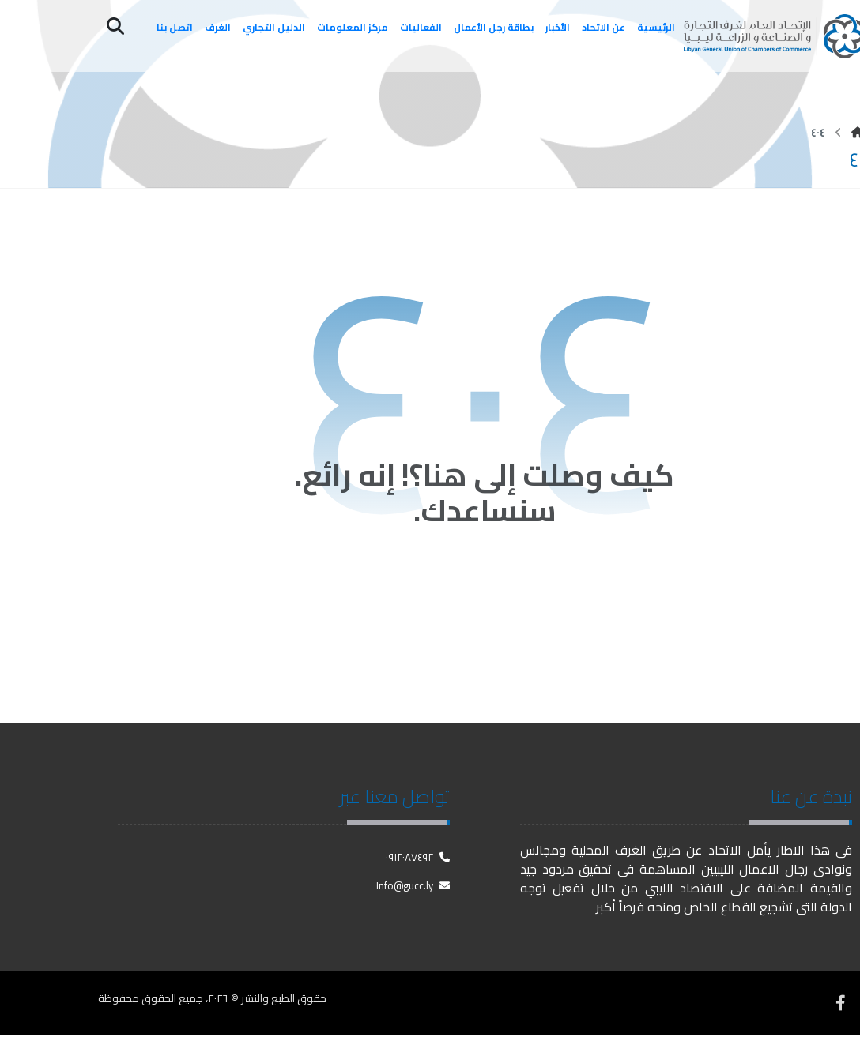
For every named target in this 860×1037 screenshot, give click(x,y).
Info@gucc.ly (413, 887)
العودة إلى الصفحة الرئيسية (485, 586)
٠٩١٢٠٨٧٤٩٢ (418, 859)
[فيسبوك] (840, 1005)
